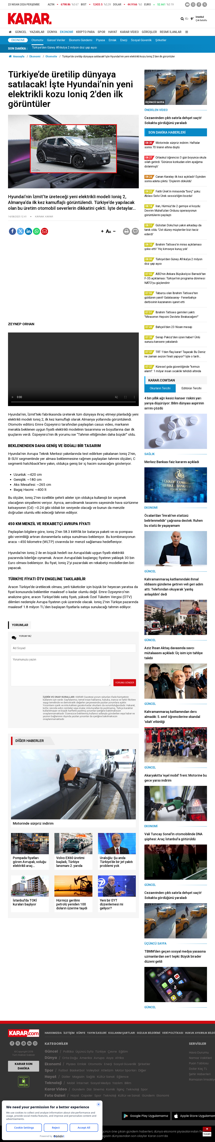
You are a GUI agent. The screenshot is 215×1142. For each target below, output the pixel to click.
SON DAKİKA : (18, 48)
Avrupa (99, 1058)
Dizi (89, 1089)
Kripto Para (85, 32)
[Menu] (186, 32)
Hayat (112, 32)
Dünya (52, 32)
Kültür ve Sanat (129, 1095)
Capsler (87, 1095)
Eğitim (123, 1051)
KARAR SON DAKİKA (23, 1066)
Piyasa (100, 40)
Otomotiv (37, 40)
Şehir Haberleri (200, 1074)
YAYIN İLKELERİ (96, 1033)
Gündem (78, 1089)
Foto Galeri (55, 1095)
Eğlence (123, 1077)
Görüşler (149, 32)
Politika (68, 1051)
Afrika (119, 1058)
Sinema (98, 1089)
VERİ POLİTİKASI (172, 1033)
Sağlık (90, 1077)
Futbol (63, 1070)
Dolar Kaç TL (198, 1069)
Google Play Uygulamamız (149, 1116)
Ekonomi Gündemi (80, 40)
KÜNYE (80, 1033)
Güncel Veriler (56, 40)
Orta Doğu (70, 1058)
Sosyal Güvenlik (141, 40)
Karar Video (129, 32)
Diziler (66, 1077)
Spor (101, 32)
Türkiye (100, 1051)
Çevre (112, 1051)
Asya (109, 1058)
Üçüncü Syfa (84, 1051)
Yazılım (117, 1083)
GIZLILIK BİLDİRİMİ (148, 1033)
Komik (110, 1089)
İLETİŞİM (69, 1033)
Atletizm (107, 1070)
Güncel (21, 32)
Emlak (112, 40)
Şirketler (160, 40)
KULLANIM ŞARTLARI (121, 1033)
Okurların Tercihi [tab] (160, 388)
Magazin (78, 1077)
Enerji (123, 40)
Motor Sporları (125, 1070)
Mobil (71, 1083)
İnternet (83, 1083)
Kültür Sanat (106, 1077)
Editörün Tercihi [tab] (191, 388)
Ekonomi (66, 32)
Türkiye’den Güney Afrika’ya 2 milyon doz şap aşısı (64, 48)
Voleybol (92, 1070)
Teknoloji (53, 1082)
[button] (102, 231)
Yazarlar (37, 32)
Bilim (127, 1083)
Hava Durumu (199, 1052)
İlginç (120, 1089)
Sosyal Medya (100, 1083)
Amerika (86, 1058)
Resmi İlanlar (170, 32)
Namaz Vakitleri (200, 1058)
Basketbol (77, 1070)
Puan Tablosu (198, 1063)
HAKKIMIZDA (53, 1033)
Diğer (142, 1070)
